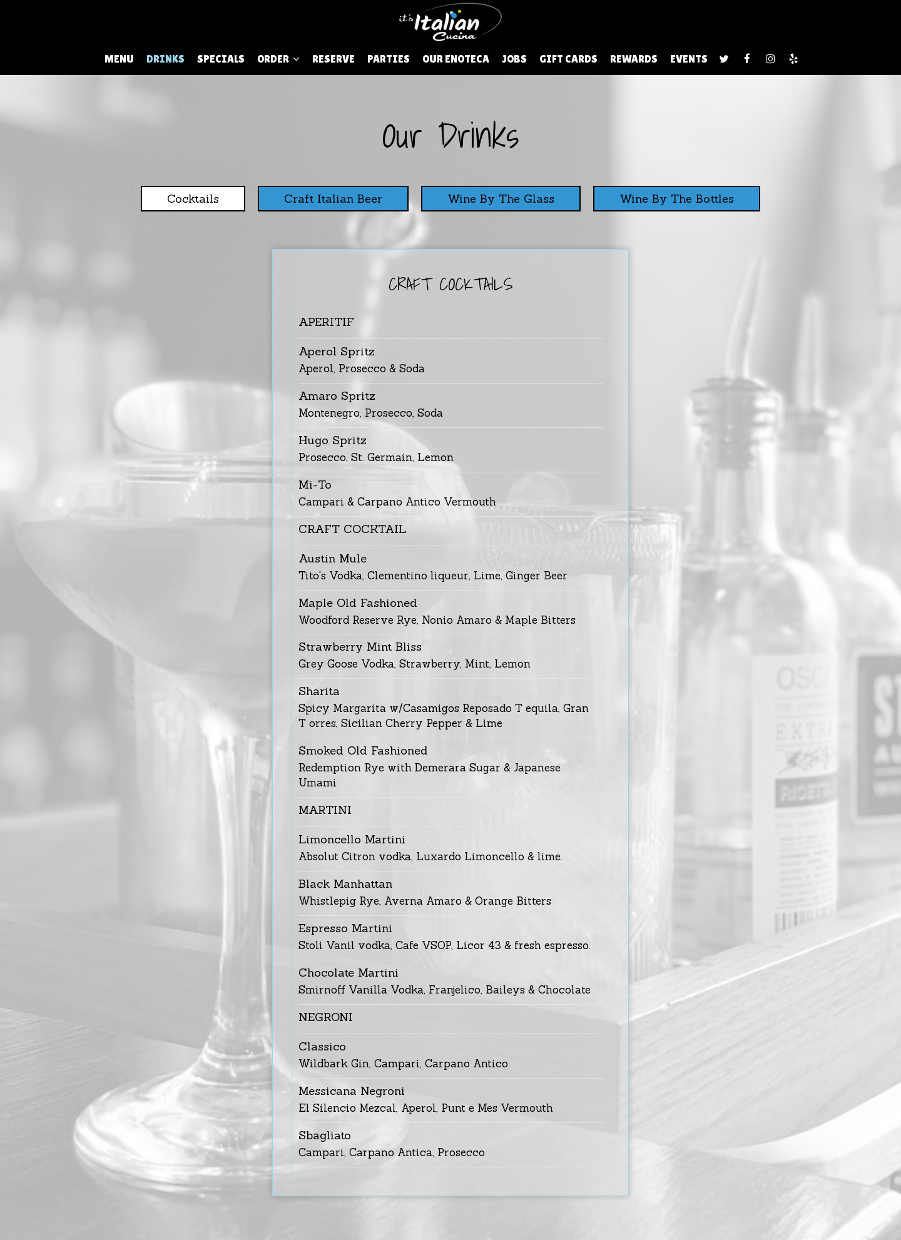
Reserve (333, 59)
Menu (119, 59)
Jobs (514, 59)
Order (278, 59)
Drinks (165, 59)
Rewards (634, 59)
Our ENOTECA (455, 59)
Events (689, 59)
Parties (388, 59)
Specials (221, 59)
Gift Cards (568, 59)
